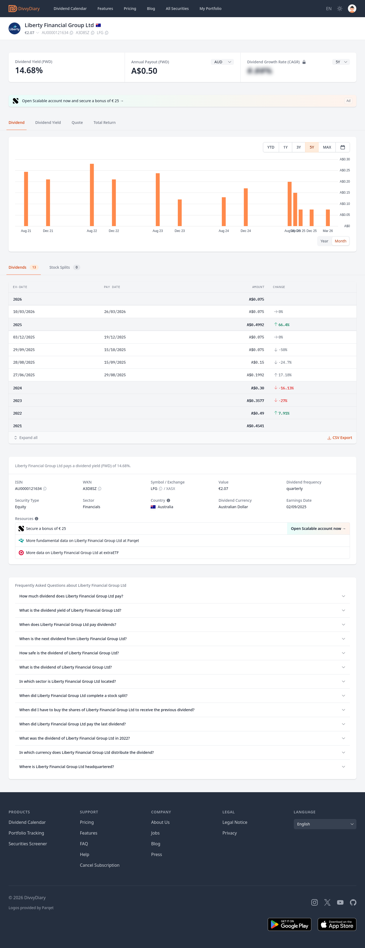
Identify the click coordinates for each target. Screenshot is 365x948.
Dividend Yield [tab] (48, 122)
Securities (177, 8)
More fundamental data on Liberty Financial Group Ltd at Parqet (82, 540)
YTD (271, 147)
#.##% (259, 70)
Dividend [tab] (16, 122)
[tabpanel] (182, 194)
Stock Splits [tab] (64, 267)
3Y (299, 147)
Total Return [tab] (105, 122)
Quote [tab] (77, 122)
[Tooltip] (168, 500)
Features (105, 8)
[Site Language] (329, 8)
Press (156, 854)
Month (340, 241)
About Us (160, 822)
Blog (155, 844)
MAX (327, 147)
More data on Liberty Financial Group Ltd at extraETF (72, 552)
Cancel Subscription (100, 865)
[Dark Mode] (340, 8)
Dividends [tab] (24, 267)
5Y (312, 147)
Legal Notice (234, 822)
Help (84, 854)
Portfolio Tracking (26, 833)
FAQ (84, 844)
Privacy (229, 833)
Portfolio (211, 8)
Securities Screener (28, 844)
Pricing (130, 8)
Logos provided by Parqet (31, 907)
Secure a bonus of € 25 (46, 528)
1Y (285, 147)
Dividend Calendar (70, 8)
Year (324, 241)
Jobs (155, 833)
